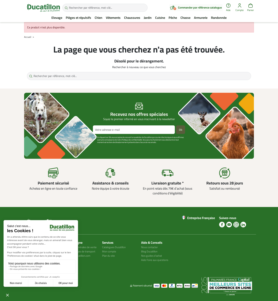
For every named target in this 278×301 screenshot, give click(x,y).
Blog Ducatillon (150, 251)
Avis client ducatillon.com (78, 264)
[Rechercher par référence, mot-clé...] (105, 8)
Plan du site (109, 255)
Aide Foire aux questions (156, 260)
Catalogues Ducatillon (115, 247)
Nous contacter (150, 247)
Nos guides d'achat (152, 255)
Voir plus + (36, 147)
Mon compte (109, 251)
